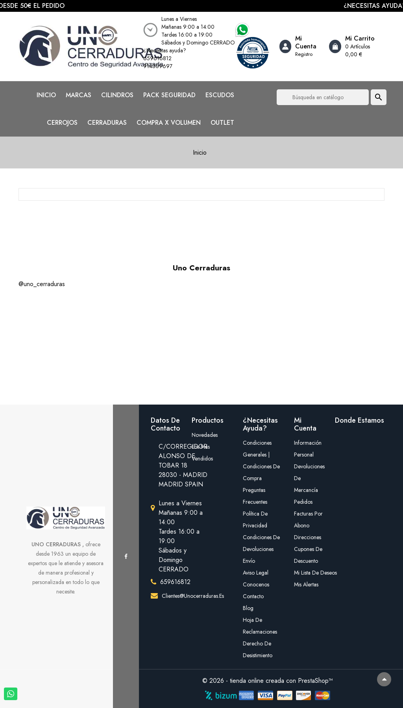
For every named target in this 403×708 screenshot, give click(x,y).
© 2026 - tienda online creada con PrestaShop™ (267, 680)
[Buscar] (323, 97)
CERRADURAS (107, 123)
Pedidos (303, 502)
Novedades (205, 435)
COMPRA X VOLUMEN (169, 123)
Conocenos (256, 584)
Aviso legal (255, 573)
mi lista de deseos (308, 573)
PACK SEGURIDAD (169, 95)
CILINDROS (117, 95)
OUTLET (222, 123)
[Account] (301, 46)
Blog (248, 608)
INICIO (46, 95)
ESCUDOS (219, 95)
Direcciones (307, 537)
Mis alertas (306, 584)
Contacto (253, 596)
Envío (249, 561)
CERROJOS (62, 123)
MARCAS (78, 95)
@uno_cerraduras (41, 283)
